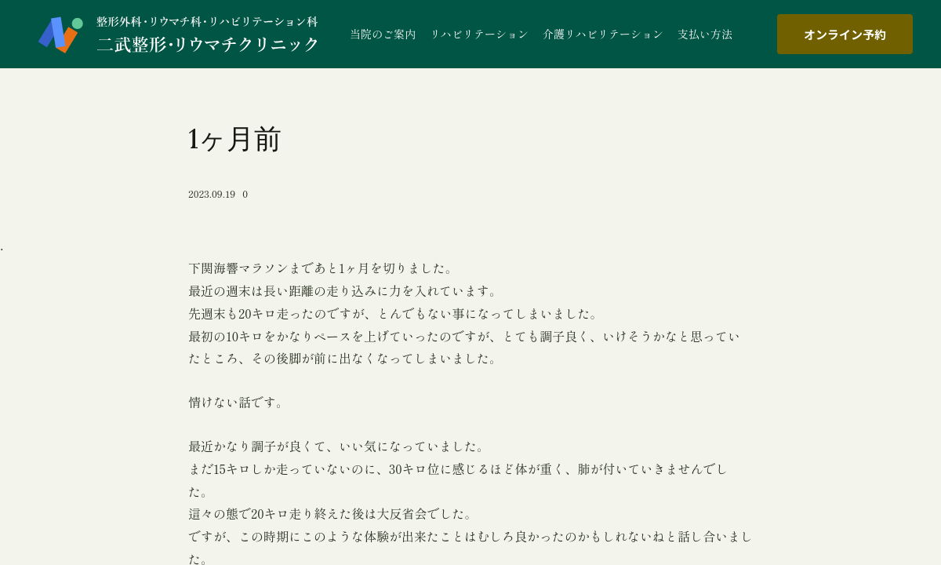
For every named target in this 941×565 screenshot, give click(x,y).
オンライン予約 (845, 34)
